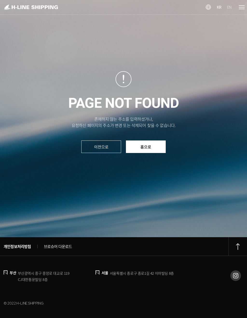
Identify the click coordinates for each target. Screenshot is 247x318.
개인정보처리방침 (17, 246)
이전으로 (101, 147)
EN (229, 7)
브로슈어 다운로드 (58, 246)
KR (219, 7)
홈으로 (145, 147)
